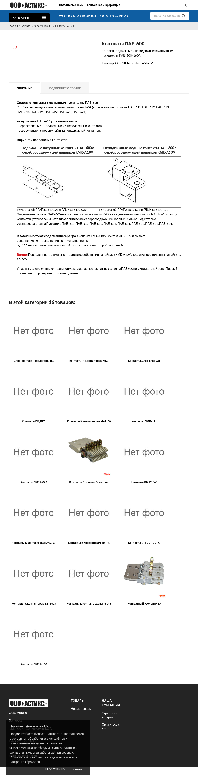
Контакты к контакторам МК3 (88, 360)
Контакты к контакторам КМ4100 (89, 421)
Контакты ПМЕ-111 (144, 421)
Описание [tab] (24, 88)
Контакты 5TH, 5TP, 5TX (144, 542)
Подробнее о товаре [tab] (65, 88)
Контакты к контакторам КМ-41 (89, 542)
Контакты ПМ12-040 (33, 482)
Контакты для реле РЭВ (144, 360)
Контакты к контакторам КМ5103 (33, 542)
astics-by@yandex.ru (114, 16)
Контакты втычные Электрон (88, 482)
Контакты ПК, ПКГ (33, 421)
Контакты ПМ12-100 (33, 664)
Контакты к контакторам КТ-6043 (89, 603)
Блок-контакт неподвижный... (33, 360)
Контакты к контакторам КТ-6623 (33, 603)
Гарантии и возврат (109, 715)
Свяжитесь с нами (71, 5)
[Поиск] (169, 16)
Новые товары (81, 708)
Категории (29, 17)
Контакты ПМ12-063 (144, 482)
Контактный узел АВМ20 (144, 603)
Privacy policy (55, 769)
